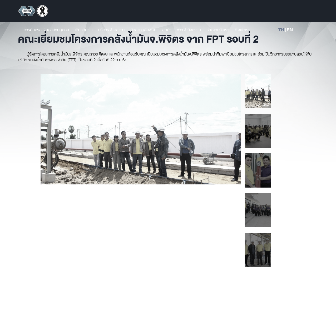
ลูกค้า (164, 30)
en (290, 30)
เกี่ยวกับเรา (81, 30)
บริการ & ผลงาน (109, 30)
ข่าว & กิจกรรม (187, 30)
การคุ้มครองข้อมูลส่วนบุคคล (44, 30)
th (281, 30)
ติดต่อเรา (240, 30)
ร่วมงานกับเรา (215, 30)
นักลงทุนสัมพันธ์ (141, 30)
